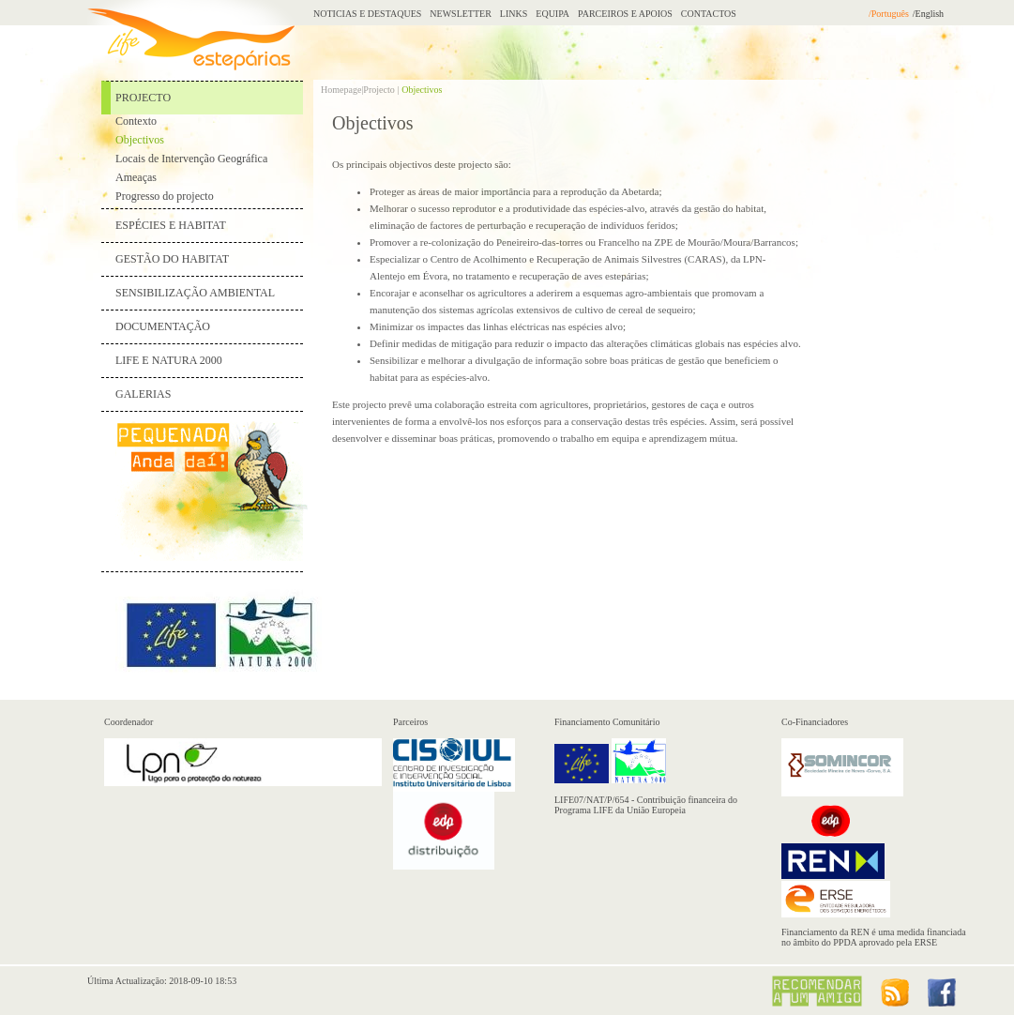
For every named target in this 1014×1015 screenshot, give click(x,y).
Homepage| (342, 89)
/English (928, 13)
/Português (889, 13)
